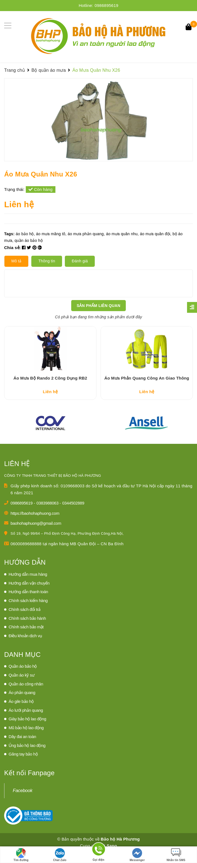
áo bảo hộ (25, 234)
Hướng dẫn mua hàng (28, 585)
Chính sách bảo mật (26, 638)
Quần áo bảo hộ (23, 677)
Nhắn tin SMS (176, 855)
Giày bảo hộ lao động (27, 730)
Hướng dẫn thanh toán (28, 602)
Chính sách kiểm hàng (28, 611)
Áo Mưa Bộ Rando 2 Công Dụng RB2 (50, 389)
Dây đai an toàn (22, 747)
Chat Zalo (59, 855)
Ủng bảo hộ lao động (27, 756)
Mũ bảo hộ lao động (26, 738)
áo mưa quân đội (155, 234)
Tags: (10, 234)
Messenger (137, 855)
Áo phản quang (22, 703)
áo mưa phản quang (86, 234)
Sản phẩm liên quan (99, 305)
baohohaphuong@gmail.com (36, 534)
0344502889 (73, 513)
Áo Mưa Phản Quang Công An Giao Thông (146, 389)
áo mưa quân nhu (122, 234)
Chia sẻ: (12, 247)
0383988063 (48, 513)
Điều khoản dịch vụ (25, 646)
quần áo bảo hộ (28, 240)
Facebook (22, 801)
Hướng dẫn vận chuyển (29, 593)
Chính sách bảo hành (27, 629)
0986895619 (106, 5)
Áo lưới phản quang (26, 721)
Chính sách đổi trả (24, 620)
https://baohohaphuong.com (35, 524)
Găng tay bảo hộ (23, 765)
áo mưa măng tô (50, 234)
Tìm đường (21, 855)
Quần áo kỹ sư (21, 685)
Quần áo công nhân (26, 694)
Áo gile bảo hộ (21, 712)
